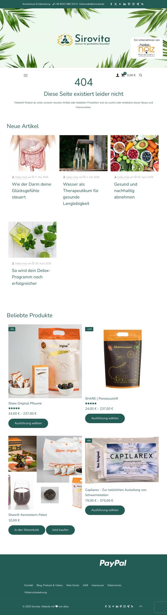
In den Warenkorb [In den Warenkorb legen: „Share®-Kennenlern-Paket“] (27, 530)
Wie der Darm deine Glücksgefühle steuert (31, 190)
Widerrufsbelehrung (35, 592)
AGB (85, 585)
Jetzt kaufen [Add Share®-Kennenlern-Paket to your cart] (60, 530)
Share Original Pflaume (25, 403)
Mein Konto (72, 585)
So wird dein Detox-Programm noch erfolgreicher (31, 277)
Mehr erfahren (46, 207)
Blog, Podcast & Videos (50, 585)
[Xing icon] (138, 4)
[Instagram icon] (133, 4)
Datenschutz (114, 585)
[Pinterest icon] (129, 4)
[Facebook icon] (111, 4)
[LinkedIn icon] (124, 4)
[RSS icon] (142, 4)
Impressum (98, 585)
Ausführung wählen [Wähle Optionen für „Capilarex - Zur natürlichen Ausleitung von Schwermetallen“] (105, 510)
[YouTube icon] (120, 4)
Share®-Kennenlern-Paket (27, 515)
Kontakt (28, 585)
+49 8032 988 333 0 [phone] (66, 4)
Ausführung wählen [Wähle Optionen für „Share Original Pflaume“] (28, 423)
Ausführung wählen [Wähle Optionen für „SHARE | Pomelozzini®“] (105, 418)
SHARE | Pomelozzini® (101, 398)
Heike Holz (21, 177)
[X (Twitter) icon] (115, 4)
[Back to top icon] (140, 606)
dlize (65, 606)
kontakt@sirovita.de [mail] (93, 4)
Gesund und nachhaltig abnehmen (125, 190)
